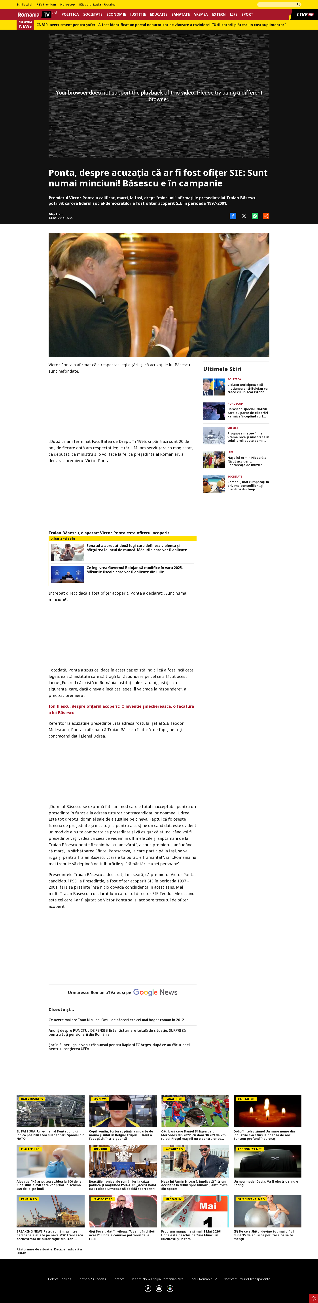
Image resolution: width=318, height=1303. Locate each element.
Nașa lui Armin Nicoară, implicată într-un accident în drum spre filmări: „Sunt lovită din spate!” (194, 1185)
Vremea (201, 14)
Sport (247, 14)
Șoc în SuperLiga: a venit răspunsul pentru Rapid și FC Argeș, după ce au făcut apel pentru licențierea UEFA (119, 1047)
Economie (116, 14)
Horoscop (67, 4)
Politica (70, 14)
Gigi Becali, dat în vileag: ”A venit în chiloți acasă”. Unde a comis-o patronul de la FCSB (122, 1235)
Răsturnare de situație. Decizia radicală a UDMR (49, 1251)
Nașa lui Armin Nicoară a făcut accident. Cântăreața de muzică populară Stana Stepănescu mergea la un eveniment (247, 461)
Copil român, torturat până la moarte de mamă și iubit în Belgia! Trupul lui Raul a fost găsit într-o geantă (121, 1135)
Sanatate (181, 14)
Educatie (158, 14)
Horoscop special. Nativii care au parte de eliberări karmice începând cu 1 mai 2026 (247, 412)
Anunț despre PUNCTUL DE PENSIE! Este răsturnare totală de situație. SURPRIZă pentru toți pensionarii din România (117, 1032)
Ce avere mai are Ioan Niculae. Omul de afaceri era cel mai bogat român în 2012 (116, 1020)
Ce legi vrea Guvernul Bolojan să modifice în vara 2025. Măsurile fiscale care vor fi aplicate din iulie (135, 570)
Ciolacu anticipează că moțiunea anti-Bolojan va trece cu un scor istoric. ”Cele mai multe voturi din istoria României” (248, 388)
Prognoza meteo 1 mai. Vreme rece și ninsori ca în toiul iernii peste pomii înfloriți (248, 437)
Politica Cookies (59, 1279)
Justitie (138, 14)
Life (233, 14)
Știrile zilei (24, 4)
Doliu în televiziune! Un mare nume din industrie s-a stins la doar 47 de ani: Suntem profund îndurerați (264, 1135)
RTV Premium (46, 4)
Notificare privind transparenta (246, 1279)
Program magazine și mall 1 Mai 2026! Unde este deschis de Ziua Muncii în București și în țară (191, 1235)
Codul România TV (203, 1279)
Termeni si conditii (92, 1279)
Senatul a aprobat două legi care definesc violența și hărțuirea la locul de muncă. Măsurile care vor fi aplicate (137, 548)
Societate (92, 14)
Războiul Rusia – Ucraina (97, 4)
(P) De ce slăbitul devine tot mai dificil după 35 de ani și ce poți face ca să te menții (264, 1235)
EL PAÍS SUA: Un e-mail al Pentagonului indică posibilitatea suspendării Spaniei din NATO (50, 1135)
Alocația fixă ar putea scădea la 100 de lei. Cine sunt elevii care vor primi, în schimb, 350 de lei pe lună (50, 1185)
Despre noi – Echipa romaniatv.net (157, 1279)
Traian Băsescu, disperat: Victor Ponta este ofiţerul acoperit (109, 532)
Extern (219, 14)
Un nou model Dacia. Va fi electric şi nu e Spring (266, 1183)
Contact (118, 1279)
